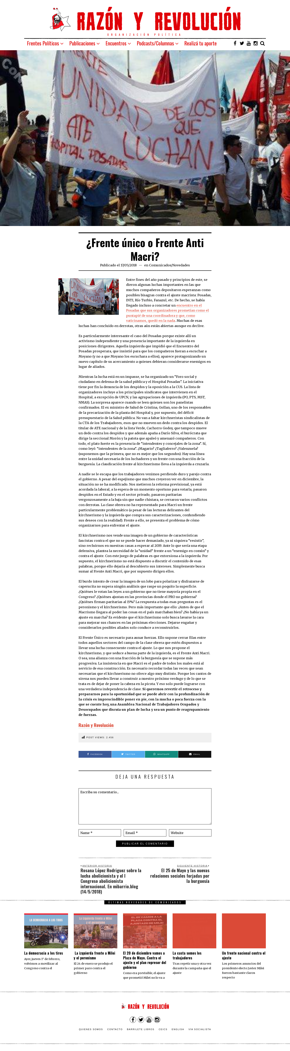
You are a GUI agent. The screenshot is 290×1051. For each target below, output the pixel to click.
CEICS (163, 1029)
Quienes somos (91, 1029)
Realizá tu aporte (200, 43)
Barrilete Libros (140, 1029)
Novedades (181, 265)
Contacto (115, 1029)
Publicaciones (82, 43)
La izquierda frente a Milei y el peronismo (94, 955)
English (178, 1029)
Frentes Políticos (43, 43)
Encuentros (116, 43)
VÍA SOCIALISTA (199, 1029)
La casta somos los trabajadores (187, 955)
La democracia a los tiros (43, 953)
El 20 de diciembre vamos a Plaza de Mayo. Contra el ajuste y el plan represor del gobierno (144, 960)
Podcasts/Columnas (155, 43)
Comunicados (160, 265)
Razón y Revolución (96, 725)
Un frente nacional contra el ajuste (243, 955)
